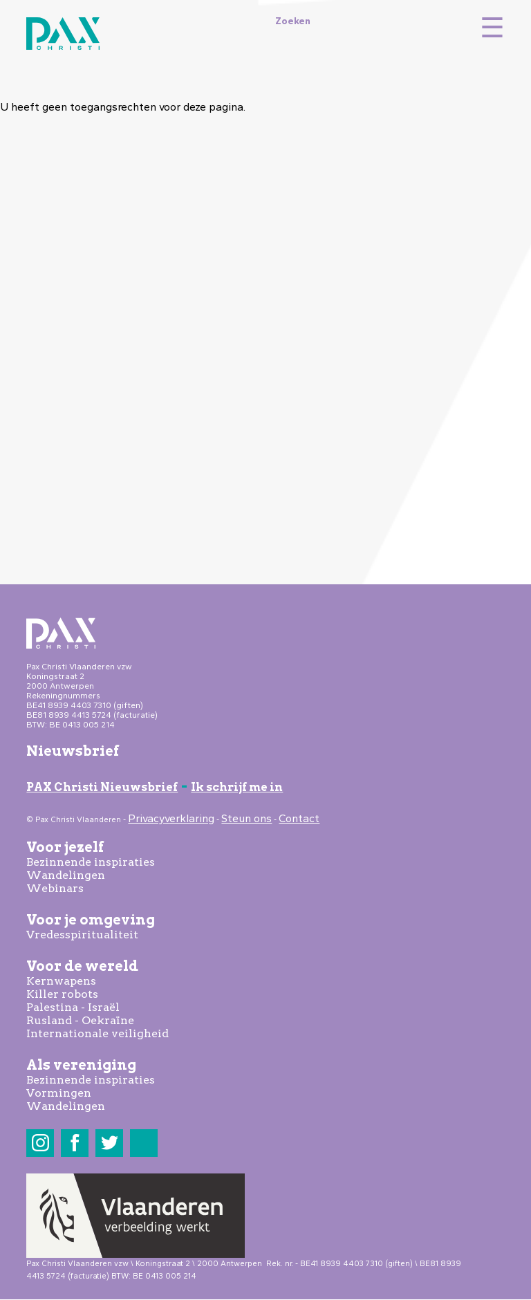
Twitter (109, 1142)
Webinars (55, 888)
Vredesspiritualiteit (82, 934)
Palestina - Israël (73, 1007)
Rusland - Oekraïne (80, 1020)
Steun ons (246, 818)
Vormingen (58, 1092)
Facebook (75, 1142)
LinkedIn (144, 1142)
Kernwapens (61, 980)
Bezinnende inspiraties (90, 862)
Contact (299, 818)
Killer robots (62, 994)
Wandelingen (65, 875)
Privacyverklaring (171, 818)
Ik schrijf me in (237, 787)
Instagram (40, 1142)
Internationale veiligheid (97, 1033)
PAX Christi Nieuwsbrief (102, 787)
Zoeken (292, 21)
